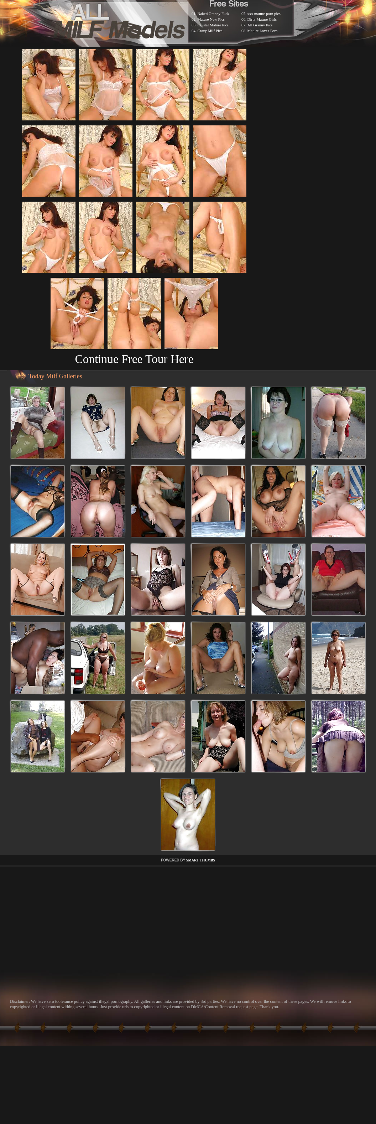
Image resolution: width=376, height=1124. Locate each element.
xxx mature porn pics (264, 13)
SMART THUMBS (200, 860)
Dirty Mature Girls (262, 19)
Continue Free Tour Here (134, 359)
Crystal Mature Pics (213, 25)
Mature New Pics (211, 19)
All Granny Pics (260, 25)
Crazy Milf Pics (210, 31)
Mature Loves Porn (262, 31)
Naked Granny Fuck (213, 13)
